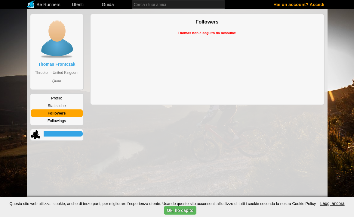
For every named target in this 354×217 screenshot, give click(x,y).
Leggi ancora (332, 203)
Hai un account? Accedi (298, 4)
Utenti (78, 4)
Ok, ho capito (180, 210)
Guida (108, 4)
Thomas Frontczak (56, 64)
